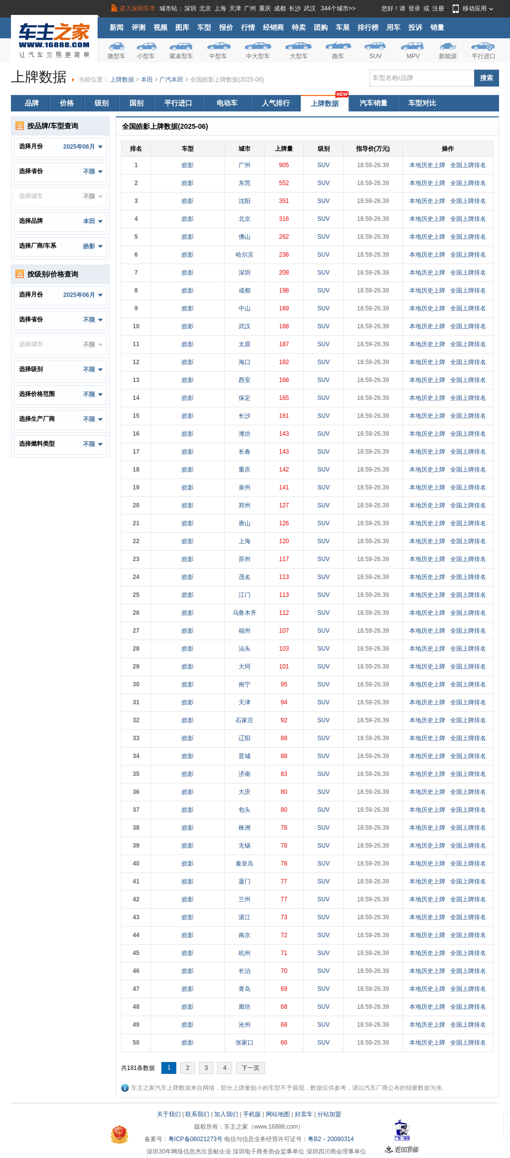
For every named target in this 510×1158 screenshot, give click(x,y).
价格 (67, 103)
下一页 (250, 1067)
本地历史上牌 (427, 165)
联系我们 (197, 1114)
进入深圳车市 (137, 8)
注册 (438, 8)
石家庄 (245, 720)
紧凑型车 (181, 56)
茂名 (245, 577)
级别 (102, 103)
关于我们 (169, 1114)
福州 (245, 630)
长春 (245, 451)
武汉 (310, 8)
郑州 (245, 505)
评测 (138, 27)
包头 (245, 809)
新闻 (117, 27)
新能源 (448, 56)
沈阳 (245, 200)
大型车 (299, 56)
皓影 (188, 165)
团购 (321, 27)
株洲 (245, 827)
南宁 (245, 684)
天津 (235, 8)
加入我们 (226, 1114)
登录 (414, 8)
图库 (182, 27)
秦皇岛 (245, 863)
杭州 (245, 953)
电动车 (227, 103)
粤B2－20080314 (331, 1139)
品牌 (32, 103)
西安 (245, 380)
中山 (245, 308)
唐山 (245, 523)
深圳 (190, 8)
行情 (248, 27)
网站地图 (278, 1114)
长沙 (295, 8)
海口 (245, 362)
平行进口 (484, 56)
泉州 (245, 487)
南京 (245, 935)
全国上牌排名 (468, 165)
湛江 (245, 917)
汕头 (245, 648)
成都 (280, 8)
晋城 (245, 756)
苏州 (245, 559)
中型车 (218, 56)
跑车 (338, 56)
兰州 (245, 899)
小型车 (146, 56)
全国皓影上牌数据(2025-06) (227, 79)
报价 (226, 27)
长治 (245, 970)
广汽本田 (171, 79)
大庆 (245, 791)
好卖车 (304, 1114)
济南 (245, 774)
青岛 (245, 988)
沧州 (245, 1024)
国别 (136, 103)
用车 (393, 27)
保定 (245, 397)
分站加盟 (329, 1114)
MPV (412, 56)
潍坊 (245, 433)
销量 (437, 27)
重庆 (265, 8)
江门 (245, 594)
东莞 (245, 183)
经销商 (273, 27)
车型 (204, 27)
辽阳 (245, 738)
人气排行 (276, 103)
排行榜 (368, 27)
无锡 (245, 845)
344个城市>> (338, 8)
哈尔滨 (245, 254)
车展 (343, 27)
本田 (147, 79)
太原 (245, 344)
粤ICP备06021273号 (195, 1139)
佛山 (245, 236)
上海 (220, 8)
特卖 (299, 27)
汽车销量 (373, 103)
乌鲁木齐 (244, 612)
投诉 (415, 27)
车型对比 (422, 103)
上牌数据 (122, 79)
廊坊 (245, 1006)
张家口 (245, 1042)
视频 (160, 27)
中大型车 (258, 56)
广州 (250, 8)
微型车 (117, 56)
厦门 (245, 881)
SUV (376, 56)
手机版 (252, 1114)
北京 (205, 8)
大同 (245, 666)
